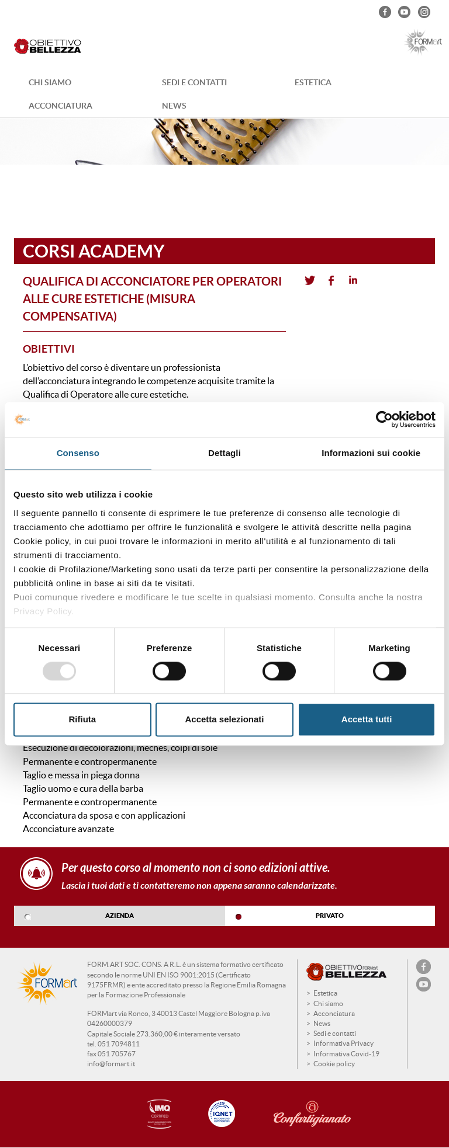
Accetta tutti (366, 720)
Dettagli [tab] (224, 453)
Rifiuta (82, 720)
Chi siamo (50, 82)
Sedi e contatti (194, 82)
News (174, 105)
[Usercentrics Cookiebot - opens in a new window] (384, 419)
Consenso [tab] (78, 453)
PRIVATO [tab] (330, 915)
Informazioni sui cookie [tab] (371, 453)
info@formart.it (111, 1063)
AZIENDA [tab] (119, 915)
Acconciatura (60, 105)
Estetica (313, 82)
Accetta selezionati (224, 720)
